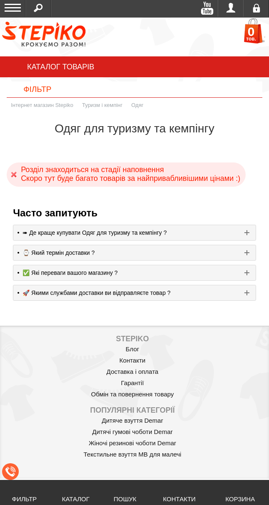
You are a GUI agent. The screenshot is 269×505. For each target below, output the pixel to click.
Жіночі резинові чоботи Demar (132, 443)
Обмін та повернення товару (132, 394)
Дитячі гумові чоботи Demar (132, 431)
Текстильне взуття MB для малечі (132, 454)
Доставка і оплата (132, 371)
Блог (132, 349)
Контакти (132, 360)
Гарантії (132, 382)
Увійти (231, 8)
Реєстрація (256, 8)
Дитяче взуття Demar (132, 420)
